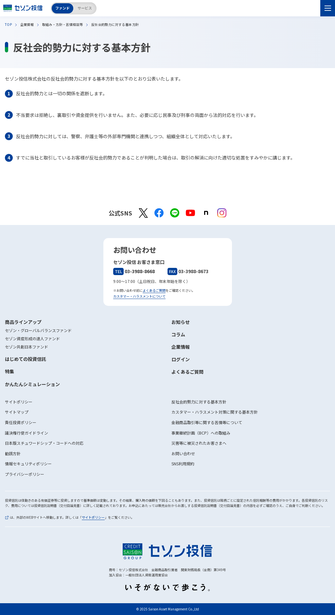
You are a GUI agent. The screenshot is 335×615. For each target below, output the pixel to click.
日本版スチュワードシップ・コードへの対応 (44, 443)
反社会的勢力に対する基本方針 (198, 401)
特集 (9, 371)
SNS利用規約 (182, 463)
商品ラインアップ (23, 322)
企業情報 (180, 347)
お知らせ (180, 322)
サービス (85, 7)
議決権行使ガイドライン (26, 433)
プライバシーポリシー (24, 474)
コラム (178, 334)
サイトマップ (16, 412)
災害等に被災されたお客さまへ (198, 443)
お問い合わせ (183, 453)
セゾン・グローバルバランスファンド (38, 330)
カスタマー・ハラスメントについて (139, 296)
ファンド (62, 7)
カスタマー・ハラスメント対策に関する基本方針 (214, 412)
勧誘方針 (13, 453)
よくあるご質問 (154, 290)
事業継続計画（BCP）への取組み (200, 433)
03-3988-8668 (134, 271)
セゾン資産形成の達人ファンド (32, 338)
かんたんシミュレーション (32, 384)
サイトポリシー (18, 401)
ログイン (180, 359)
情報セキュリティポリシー (28, 463)
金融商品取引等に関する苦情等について (206, 422)
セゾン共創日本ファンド (26, 346)
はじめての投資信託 (25, 359)
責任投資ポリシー (20, 422)
